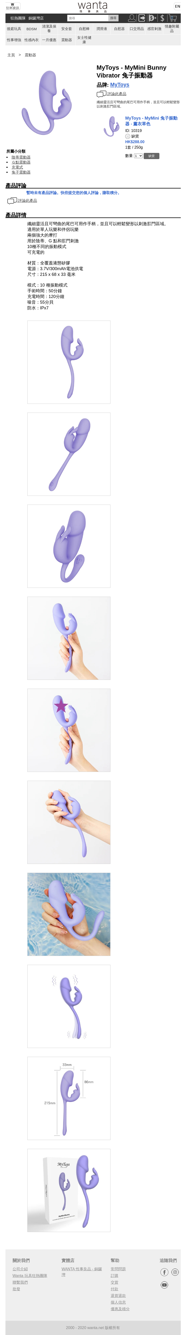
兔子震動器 (21, 172)
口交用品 (137, 29)
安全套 (66, 29)
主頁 (11, 55)
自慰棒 (84, 29)
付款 (114, 1289)
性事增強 (14, 40)
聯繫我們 (20, 1282)
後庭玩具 (14, 29)
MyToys (119, 85)
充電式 (17, 167)
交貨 (114, 1282)
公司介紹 (20, 1269)
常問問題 (118, 1269)
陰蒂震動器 (21, 157)
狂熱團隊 (18, 18)
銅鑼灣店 (36, 18)
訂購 (114, 1276)
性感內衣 (31, 40)
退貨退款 (118, 1296)
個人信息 (118, 1302)
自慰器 (119, 29)
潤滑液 (101, 29)
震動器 (66, 40)
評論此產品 (111, 94)
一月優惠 (49, 40)
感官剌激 (154, 29)
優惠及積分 (120, 1309)
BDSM (32, 29)
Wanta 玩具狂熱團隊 (30, 1276)
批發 (16, 1289)
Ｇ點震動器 (21, 162)
